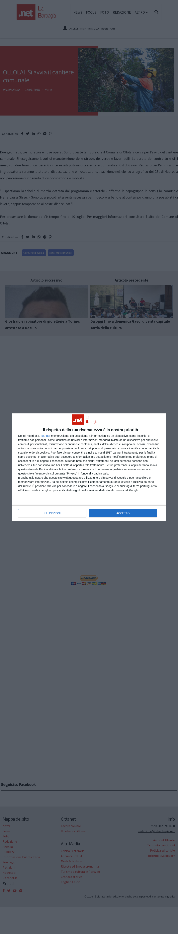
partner (46, 435)
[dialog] (89, 467)
